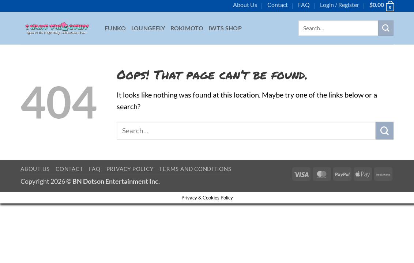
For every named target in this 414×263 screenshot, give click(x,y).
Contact (277, 4)
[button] (339, 4)
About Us (245, 4)
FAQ (304, 4)
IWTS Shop (225, 27)
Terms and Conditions (195, 168)
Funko (115, 27)
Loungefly (148, 27)
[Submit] (386, 28)
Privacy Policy (130, 168)
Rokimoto (187, 27)
